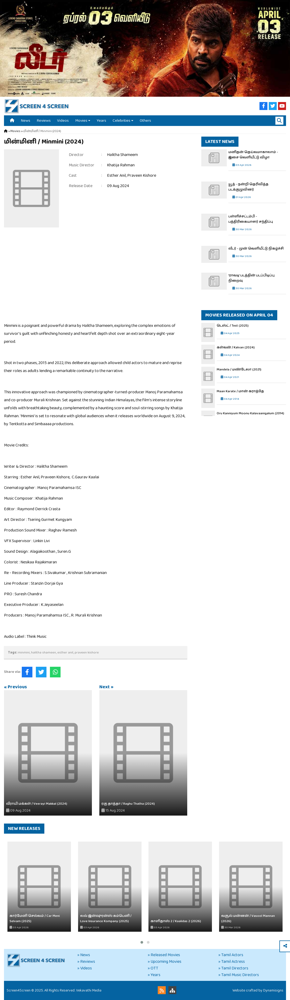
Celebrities (121, 120)
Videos (63, 120)
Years (101, 120)
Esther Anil (116, 175)
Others (145, 120)
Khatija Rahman (121, 165)
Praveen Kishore (141, 175)
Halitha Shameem (122, 154)
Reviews (44, 120)
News (25, 120)
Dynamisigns (273, 990)
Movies (81, 120)
